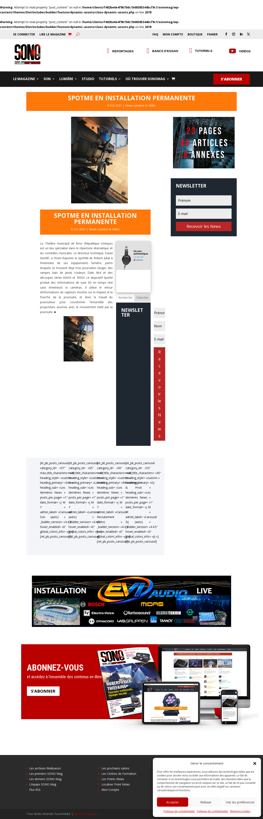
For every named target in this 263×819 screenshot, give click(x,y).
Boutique (195, 34)
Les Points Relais (113, 779)
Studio (88, 79)
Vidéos (245, 51)
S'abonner (231, 79)
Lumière (66, 79)
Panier (212, 34)
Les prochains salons (115, 768)
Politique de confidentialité (179, 811)
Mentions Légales (240, 811)
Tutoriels (203, 50)
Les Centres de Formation (119, 774)
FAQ (155, 34)
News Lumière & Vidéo (140, 105)
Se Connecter (24, 34)
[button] (255, 763)
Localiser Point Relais (116, 784)
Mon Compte (173, 34)
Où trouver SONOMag (145, 79)
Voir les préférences (240, 802)
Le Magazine (24, 79)
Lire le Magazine (52, 34)
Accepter (172, 802)
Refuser (206, 802)
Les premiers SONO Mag (45, 774)
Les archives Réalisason (45, 768)
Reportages (123, 51)
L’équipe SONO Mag (42, 784)
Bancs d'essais (165, 51)
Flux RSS (34, 790)
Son (47, 79)
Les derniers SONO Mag (45, 779)
